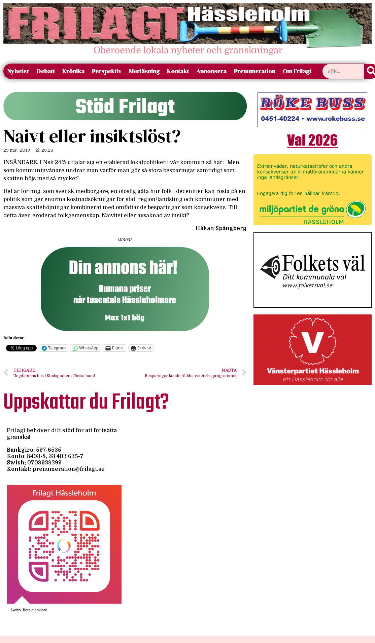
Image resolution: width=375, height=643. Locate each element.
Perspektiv (107, 71)
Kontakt (178, 71)
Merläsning (144, 71)
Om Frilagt (297, 71)
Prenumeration (254, 71)
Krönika (73, 71)
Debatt (46, 71)
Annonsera (211, 71)
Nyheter (18, 71)
